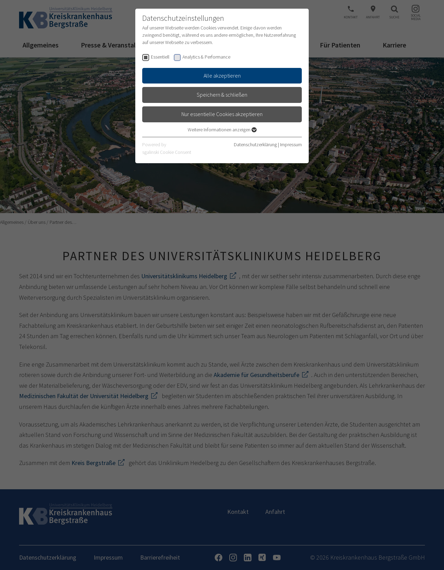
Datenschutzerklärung (255, 144)
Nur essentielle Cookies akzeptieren (222, 114)
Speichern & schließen (222, 94)
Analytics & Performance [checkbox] (206, 57)
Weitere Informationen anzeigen (222, 129)
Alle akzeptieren (222, 75)
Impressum (291, 144)
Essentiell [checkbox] (160, 57)
